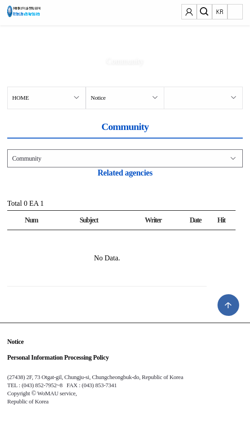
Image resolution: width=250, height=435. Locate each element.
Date (195, 220)
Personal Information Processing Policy (58, 357)
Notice (98, 97)
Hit (221, 220)
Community (26, 158)
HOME (20, 97)
